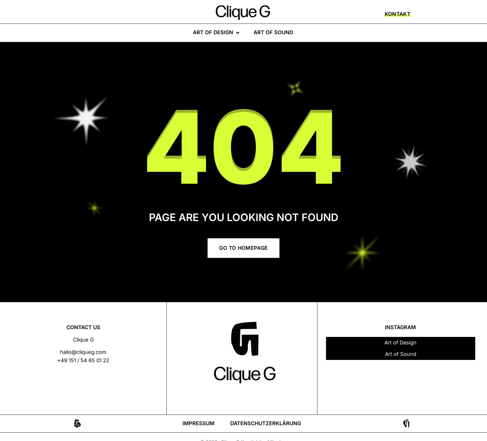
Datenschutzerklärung (265, 423)
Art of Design (216, 32)
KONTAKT (398, 14)
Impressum (198, 423)
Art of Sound (273, 32)
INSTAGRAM (400, 327)
